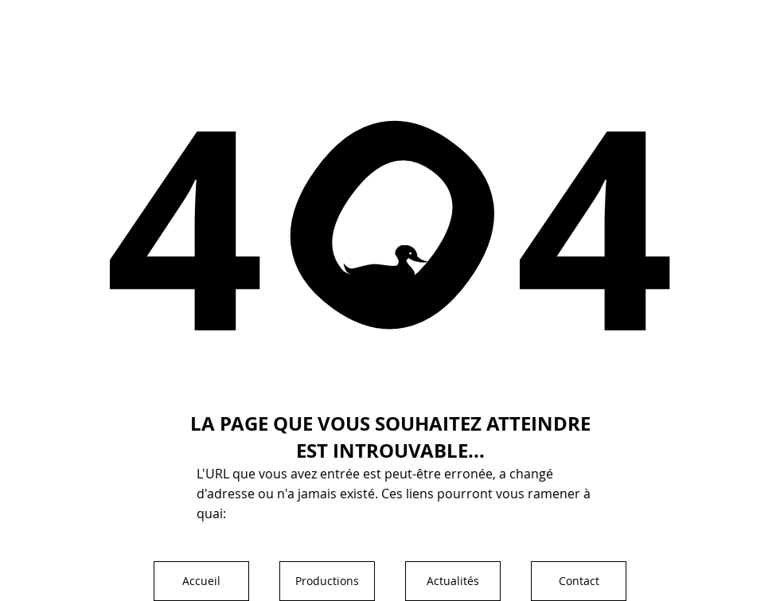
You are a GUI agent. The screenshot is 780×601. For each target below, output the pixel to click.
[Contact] (578, 581)
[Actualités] (453, 581)
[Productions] (327, 581)
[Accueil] (201, 581)
